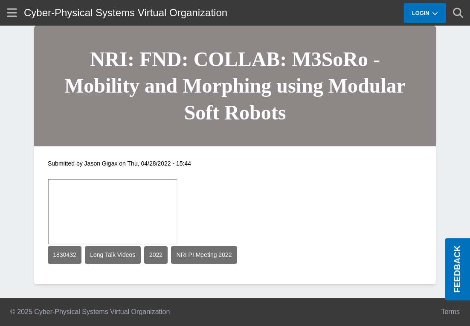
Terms (450, 311)
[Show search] (458, 13)
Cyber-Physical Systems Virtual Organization (125, 12)
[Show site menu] (12, 12)
